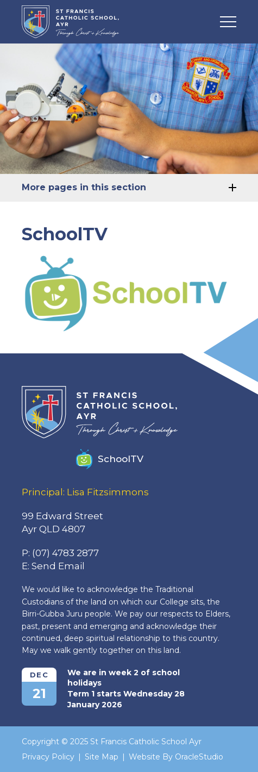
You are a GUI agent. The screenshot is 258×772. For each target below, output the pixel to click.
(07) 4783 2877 (65, 552)
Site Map (101, 757)
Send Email (58, 566)
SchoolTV (109, 459)
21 (39, 693)
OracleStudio (199, 757)
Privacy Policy (48, 757)
